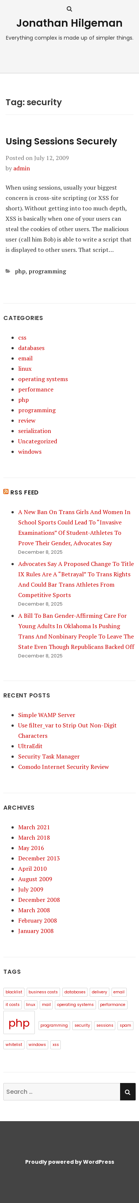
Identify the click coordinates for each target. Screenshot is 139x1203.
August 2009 (35, 879)
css (22, 337)
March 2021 (34, 827)
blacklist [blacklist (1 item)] (14, 992)
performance (35, 389)
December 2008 (39, 900)
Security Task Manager (49, 756)
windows (30, 451)
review (27, 420)
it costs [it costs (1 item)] (13, 1004)
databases (31, 348)
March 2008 (34, 910)
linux (25, 368)
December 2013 (39, 858)
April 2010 (32, 868)
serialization (34, 431)
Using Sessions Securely (61, 141)
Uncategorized (37, 441)
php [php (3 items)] (19, 1022)
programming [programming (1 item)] (54, 1025)
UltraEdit (30, 746)
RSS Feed (24, 492)
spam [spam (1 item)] (125, 1025)
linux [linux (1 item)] (30, 1004)
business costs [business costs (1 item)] (43, 992)
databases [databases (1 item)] (75, 992)
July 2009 (30, 889)
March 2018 (34, 837)
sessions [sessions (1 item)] (104, 1025)
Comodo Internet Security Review (63, 767)
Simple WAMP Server (46, 715)
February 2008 (37, 920)
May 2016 (31, 848)
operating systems (43, 379)
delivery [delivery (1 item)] (99, 992)
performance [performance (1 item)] (112, 1004)
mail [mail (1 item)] (46, 1004)
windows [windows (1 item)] (37, 1044)
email (25, 358)
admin (21, 168)
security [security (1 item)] (82, 1025)
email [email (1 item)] (119, 992)
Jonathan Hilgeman (69, 23)
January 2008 (36, 931)
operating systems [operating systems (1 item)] (75, 1004)
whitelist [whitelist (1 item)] (14, 1044)
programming (47, 271)
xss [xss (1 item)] (56, 1044)
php (20, 271)
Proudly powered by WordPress (69, 1162)
